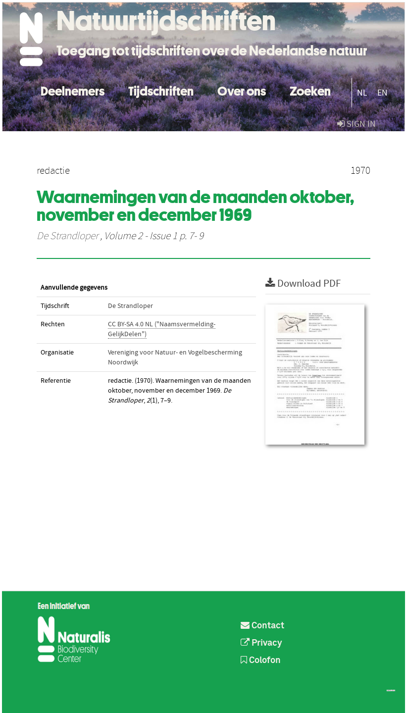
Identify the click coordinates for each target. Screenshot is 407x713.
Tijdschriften (161, 90)
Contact (262, 625)
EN (382, 93)
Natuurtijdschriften (166, 21)
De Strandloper (67, 236)
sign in (356, 124)
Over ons (241, 90)
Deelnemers (72, 90)
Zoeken (310, 90)
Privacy (261, 643)
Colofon (261, 660)
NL (362, 93)
